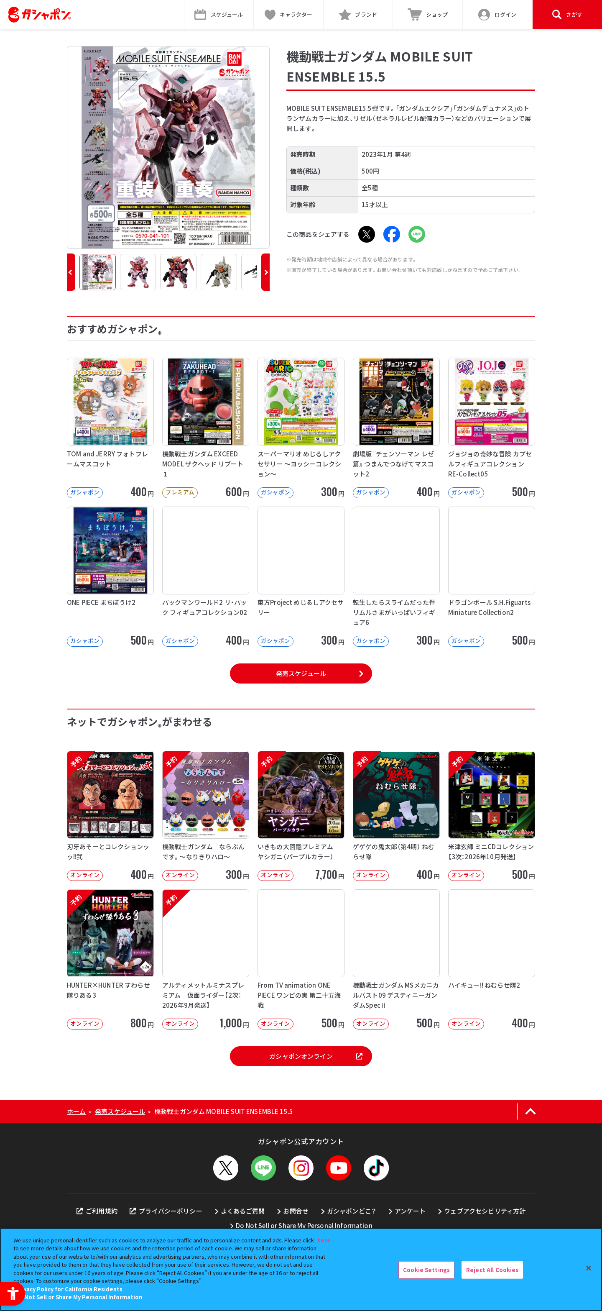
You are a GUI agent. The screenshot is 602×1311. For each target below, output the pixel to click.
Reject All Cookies (492, 1270)
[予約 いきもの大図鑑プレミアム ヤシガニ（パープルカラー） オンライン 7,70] (301, 816)
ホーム (76, 1111)
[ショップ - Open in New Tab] (428, 14)
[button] (71, 272)
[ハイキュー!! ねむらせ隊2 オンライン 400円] (491, 959)
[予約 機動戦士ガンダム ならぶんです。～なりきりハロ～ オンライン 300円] (205, 816)
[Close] (588, 1268)
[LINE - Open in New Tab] (416, 234)
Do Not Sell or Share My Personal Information (304, 1225)
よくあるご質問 (243, 1210)
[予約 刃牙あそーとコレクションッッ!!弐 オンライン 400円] (110, 816)
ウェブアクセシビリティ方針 (484, 1210)
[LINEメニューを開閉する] (263, 1167)
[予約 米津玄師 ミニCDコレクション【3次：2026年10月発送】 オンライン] (491, 816)
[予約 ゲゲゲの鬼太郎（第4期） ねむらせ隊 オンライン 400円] (396, 816)
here (324, 1240)
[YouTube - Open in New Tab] (338, 1167)
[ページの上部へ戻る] (530, 1111)
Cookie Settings (426, 1270)
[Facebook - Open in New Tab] (391, 234)
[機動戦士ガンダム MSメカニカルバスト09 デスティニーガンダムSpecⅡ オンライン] (396, 959)
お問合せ (296, 1210)
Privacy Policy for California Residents (68, 1289)
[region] (301, 1269)
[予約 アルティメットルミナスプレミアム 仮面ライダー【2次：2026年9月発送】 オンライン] (205, 959)
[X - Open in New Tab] (366, 234)
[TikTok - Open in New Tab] (376, 1167)
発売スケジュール (301, 673)
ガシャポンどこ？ (351, 1210)
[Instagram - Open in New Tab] (301, 1167)
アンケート (410, 1210)
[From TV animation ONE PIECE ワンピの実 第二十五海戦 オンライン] (301, 959)
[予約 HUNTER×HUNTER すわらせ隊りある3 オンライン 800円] (110, 959)
